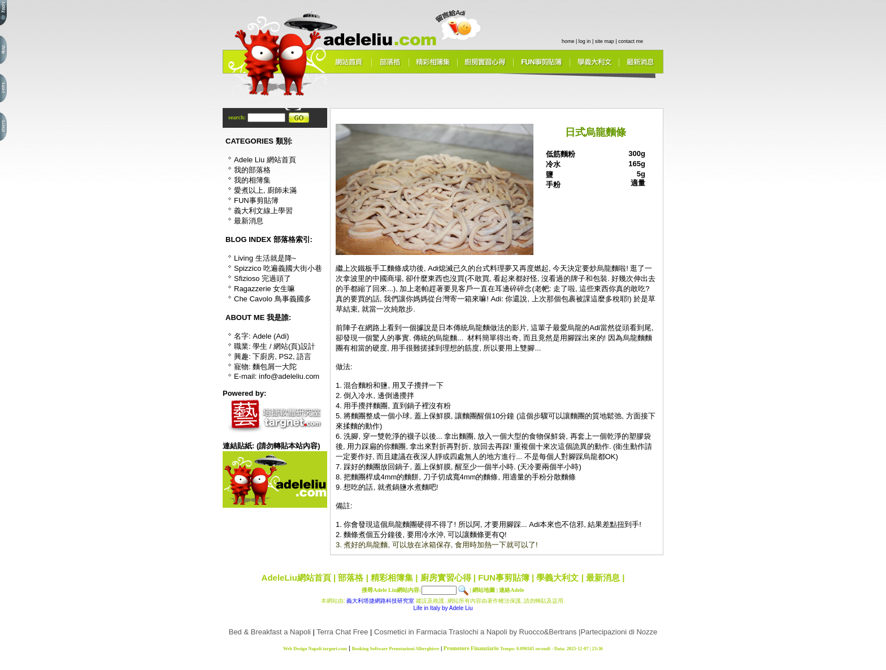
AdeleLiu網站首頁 (296, 577)
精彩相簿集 (392, 577)
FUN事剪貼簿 (503, 577)
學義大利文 (557, 577)
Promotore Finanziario (471, 648)
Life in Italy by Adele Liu (442, 608)
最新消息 (603, 577)
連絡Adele (511, 590)
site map (604, 41)
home (568, 41)
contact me (630, 41)
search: (237, 117)
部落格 (350, 577)
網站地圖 (483, 590)
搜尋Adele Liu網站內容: (391, 590)
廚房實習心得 (445, 577)
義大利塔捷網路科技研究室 (380, 601)
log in (585, 41)
